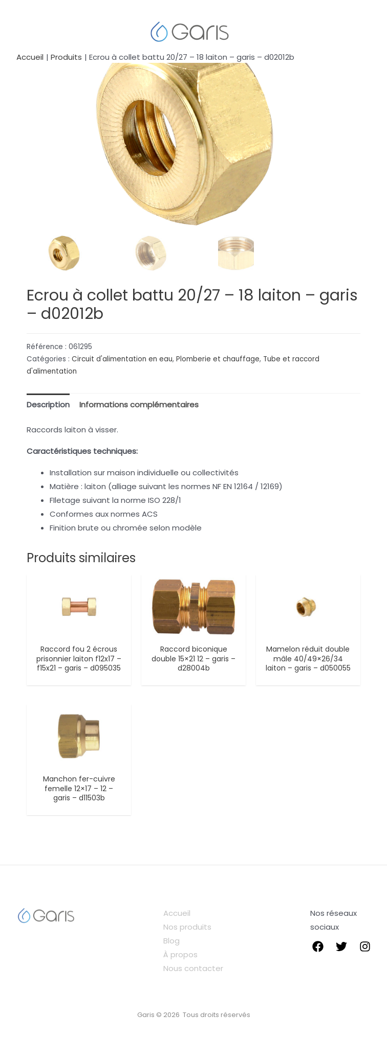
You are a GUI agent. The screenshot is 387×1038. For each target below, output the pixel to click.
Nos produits (187, 927)
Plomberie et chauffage (218, 359)
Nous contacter (193, 968)
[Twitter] (341, 946)
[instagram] (365, 946)
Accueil (176, 913)
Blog (171, 941)
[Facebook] (318, 946)
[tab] (48, 404)
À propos (180, 955)
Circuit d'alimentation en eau (122, 359)
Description (48, 404)
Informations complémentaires (139, 404)
